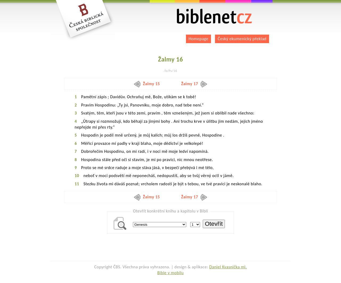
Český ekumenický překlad (242, 38)
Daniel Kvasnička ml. (228, 266)
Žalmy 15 (147, 83)
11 (77, 183)
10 (77, 175)
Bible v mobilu (170, 272)
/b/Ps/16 (170, 71)
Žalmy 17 (194, 83)
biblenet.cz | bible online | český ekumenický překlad (214, 16)
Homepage (199, 38)
